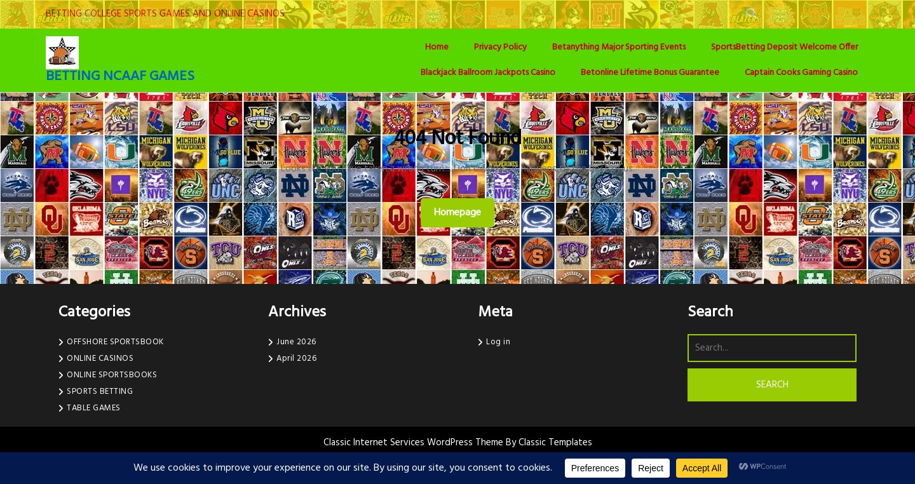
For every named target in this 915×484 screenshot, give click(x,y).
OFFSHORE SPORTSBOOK (115, 342)
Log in (498, 342)
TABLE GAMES (94, 408)
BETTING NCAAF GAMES (120, 76)
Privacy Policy (500, 47)
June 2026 (296, 342)
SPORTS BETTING (100, 391)
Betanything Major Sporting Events (619, 47)
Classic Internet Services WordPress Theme (414, 442)
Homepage (462, 212)
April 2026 (296, 358)
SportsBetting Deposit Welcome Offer (784, 47)
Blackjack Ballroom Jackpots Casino (488, 72)
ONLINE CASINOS (100, 358)
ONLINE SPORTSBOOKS (112, 375)
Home (437, 47)
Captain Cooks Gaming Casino (801, 72)
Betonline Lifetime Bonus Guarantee (650, 72)
